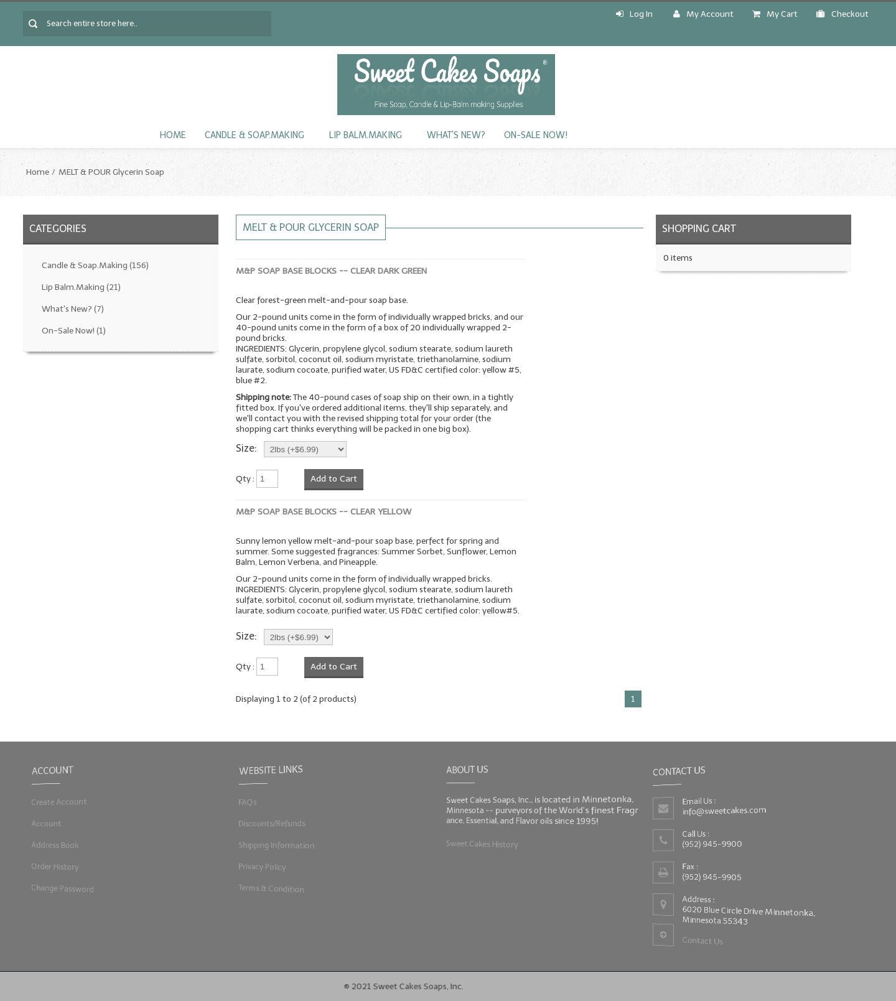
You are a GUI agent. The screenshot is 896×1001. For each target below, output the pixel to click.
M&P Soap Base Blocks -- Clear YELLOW (323, 511)
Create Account (59, 802)
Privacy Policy (262, 866)
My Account (703, 14)
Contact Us (702, 941)
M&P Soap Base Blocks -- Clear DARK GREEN (331, 271)
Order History (55, 866)
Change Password (63, 888)
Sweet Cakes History (481, 843)
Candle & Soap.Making (254, 135)
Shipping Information (276, 845)
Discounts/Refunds (272, 823)
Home (173, 135)
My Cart (775, 14)
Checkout (842, 14)
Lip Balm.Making (365, 135)
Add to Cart (333, 478)
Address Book (55, 845)
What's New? (456, 135)
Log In (634, 14)
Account (46, 823)
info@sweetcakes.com (724, 810)
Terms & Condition (271, 888)
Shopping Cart (699, 229)
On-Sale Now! (535, 135)
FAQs (247, 802)
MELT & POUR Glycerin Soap (111, 172)
